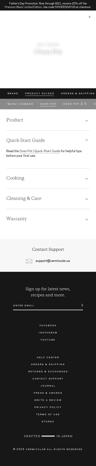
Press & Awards (48, 393)
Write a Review (48, 400)
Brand (13, 93)
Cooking (15, 178)
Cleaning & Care (23, 199)
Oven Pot (48, 104)
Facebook (48, 325)
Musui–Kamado (21, 104)
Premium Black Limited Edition (23, 7)
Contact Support (48, 378)
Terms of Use (48, 414)
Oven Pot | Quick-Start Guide (39, 151)
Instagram (48, 332)
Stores (48, 421)
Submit (80, 305)
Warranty (16, 219)
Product (14, 120)
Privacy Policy (48, 407)
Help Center (48, 357)
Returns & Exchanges (48, 371)
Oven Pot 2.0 (75, 104)
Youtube (48, 339)
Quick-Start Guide (25, 141)
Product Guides (39, 93)
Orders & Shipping (78, 93)
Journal (48, 385)
